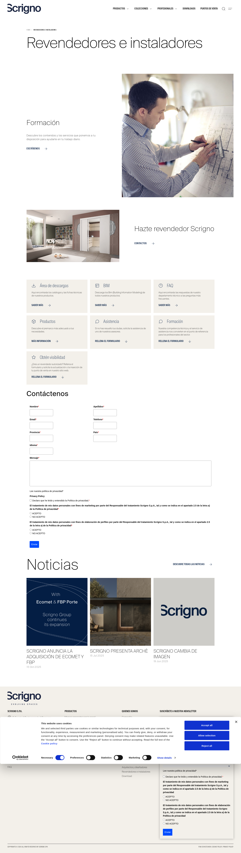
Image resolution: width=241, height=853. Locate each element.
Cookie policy (49, 832)
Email (33, 419)
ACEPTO (36, 513)
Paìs (96, 432)
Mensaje (34, 458)
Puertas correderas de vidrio (78, 730)
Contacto (12, 762)
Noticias (126, 747)
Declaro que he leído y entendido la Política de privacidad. (61, 500)
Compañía (127, 717)
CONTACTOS (145, 243)
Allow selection (207, 824)
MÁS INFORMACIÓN (46, 341)
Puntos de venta (209, 9)
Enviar (34, 544)
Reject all (207, 835)
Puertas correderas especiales (79, 734)
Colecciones (143, 8)
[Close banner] (236, 811)
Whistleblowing (129, 730)
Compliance (128, 725)
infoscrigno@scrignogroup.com (28, 731)
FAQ (10, 767)
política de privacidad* (52, 491)
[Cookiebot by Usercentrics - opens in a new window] (20, 847)
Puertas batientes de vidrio (77, 743)
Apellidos (98, 406)
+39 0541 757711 (21, 726)
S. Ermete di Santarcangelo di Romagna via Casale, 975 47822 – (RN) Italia (32, 719)
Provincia (35, 432)
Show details (164, 846)
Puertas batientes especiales (79, 747)
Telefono (98, 419)
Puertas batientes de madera (79, 739)
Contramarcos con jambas (78, 721)
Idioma (34, 445)
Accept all (206, 814)
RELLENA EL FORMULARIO (112, 341)
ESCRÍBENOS (38, 149)
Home (28, 30)
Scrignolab (127, 734)
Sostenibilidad (129, 739)
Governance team (131, 721)
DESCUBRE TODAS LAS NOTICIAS (194, 564)
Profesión (168, 762)
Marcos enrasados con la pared (80, 717)
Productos (121, 8)
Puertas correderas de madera (79, 725)
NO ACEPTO (38, 517)
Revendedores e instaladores (136, 771)
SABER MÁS (42, 305)
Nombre (34, 406)
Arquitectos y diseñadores (134, 767)
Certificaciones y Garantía (134, 743)
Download (127, 776)
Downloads (189, 9)
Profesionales (167, 8)
